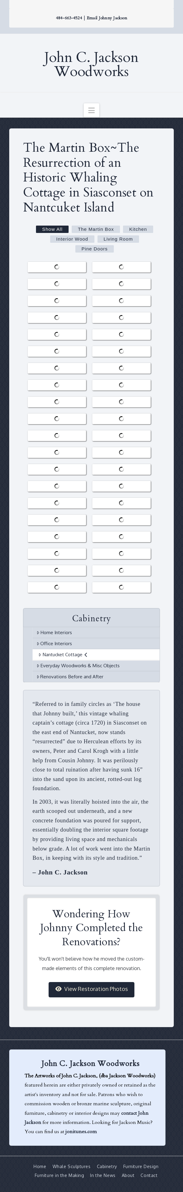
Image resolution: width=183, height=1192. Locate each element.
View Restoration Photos (91, 988)
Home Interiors (54, 632)
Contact (149, 1175)
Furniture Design (141, 1166)
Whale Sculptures (72, 1166)
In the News (102, 1175)
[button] (91, 110)
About (128, 1175)
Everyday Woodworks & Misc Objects (78, 665)
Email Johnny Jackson (107, 18)
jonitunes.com (81, 1131)
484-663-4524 (69, 18)
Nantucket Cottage (62, 654)
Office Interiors (54, 643)
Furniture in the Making (59, 1175)
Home (40, 1166)
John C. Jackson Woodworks (91, 65)
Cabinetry (107, 1166)
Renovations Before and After (70, 676)
